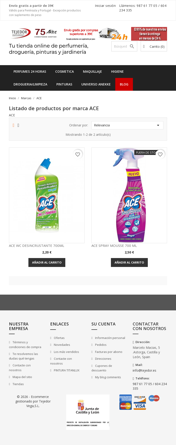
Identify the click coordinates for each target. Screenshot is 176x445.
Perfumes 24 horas (30, 71)
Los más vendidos (66, 352)
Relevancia (127, 125)
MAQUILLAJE (92, 71)
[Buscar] (124, 46)
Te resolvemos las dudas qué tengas (23, 356)
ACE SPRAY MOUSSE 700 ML (114, 245)
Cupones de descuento (101, 368)
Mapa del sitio (22, 377)
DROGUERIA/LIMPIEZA (30, 84)
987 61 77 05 (147, 5)
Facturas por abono (108, 352)
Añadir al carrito (47, 262)
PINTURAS (64, 84)
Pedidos (100, 345)
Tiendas (18, 384)
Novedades (61, 345)
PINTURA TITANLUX (66, 370)
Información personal (109, 338)
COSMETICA (64, 71)
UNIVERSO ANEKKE (96, 84)
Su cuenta (103, 324)
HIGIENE (117, 71)
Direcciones (102, 359)
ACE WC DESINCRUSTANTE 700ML (36, 245)
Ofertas (59, 338)
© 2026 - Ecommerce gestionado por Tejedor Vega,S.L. (33, 401)
